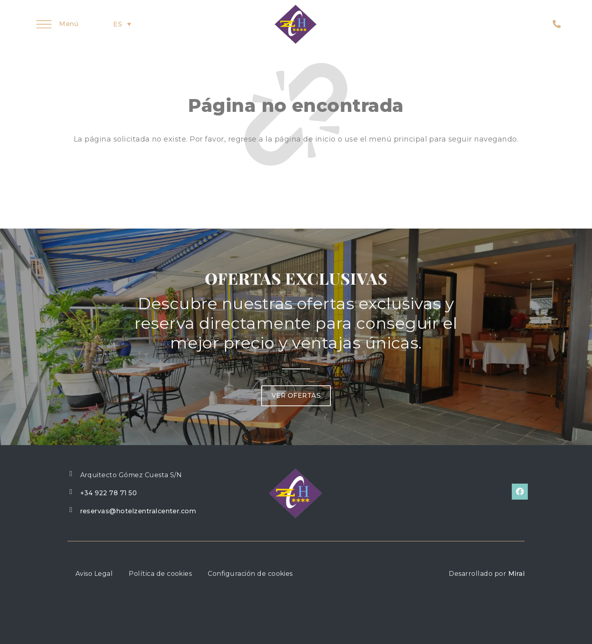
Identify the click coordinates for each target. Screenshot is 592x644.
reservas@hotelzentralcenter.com (138, 511)
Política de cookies (160, 573)
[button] (296, 395)
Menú (68, 24)
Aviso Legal (94, 573)
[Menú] (44, 24)
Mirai (516, 573)
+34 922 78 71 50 (108, 493)
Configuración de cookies (250, 573)
